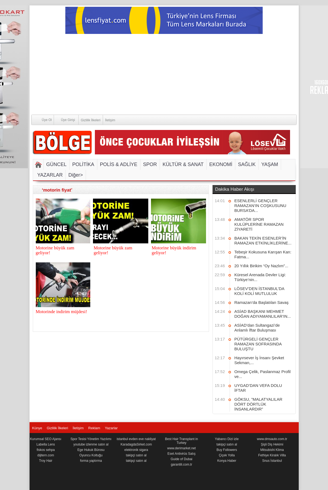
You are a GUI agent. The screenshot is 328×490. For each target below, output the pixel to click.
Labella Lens (45, 444)
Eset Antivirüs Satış (181, 454)
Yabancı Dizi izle (227, 439)
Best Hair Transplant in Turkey (181, 441)
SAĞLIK (247, 164)
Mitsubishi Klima (272, 450)
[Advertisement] (164, 75)
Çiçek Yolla (227, 455)
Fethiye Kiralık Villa (272, 455)
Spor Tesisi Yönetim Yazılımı (90, 439)
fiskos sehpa (46, 450)
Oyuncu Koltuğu (90, 455)
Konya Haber (226, 461)
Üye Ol (42, 119)
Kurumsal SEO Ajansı (45, 439)
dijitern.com (45, 455)
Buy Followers (227, 450)
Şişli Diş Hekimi (272, 444)
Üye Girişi (64, 119)
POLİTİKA (83, 164)
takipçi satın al (136, 455)
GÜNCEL (56, 164)
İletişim (110, 120)
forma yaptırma (91, 461)
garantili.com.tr (181, 464)
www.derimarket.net (181, 448)
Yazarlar (111, 428)
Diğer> (75, 175)
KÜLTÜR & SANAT (183, 164)
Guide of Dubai (181, 459)
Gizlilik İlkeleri (91, 120)
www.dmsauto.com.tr (272, 439)
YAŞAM (269, 164)
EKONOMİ (220, 164)
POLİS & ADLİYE (118, 164)
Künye (37, 428)
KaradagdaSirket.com (136, 444)
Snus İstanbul (272, 461)
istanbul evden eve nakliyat (136, 439)
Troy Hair (45, 461)
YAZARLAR (50, 175)
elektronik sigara (136, 450)
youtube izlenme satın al (90, 444)
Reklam (94, 428)
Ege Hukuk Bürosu (90, 450)
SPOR (150, 164)
